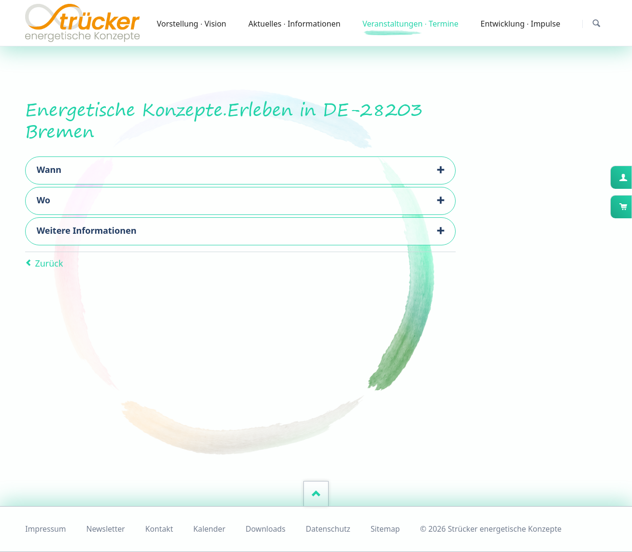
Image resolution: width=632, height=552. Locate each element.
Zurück (49, 263)
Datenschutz (328, 529)
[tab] (240, 170)
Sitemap (385, 529)
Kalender (209, 529)
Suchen (596, 23)
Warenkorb (631, 206)
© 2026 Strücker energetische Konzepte (490, 529)
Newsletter (105, 529)
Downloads (265, 529)
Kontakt (159, 529)
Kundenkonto (631, 177)
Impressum (45, 529)
